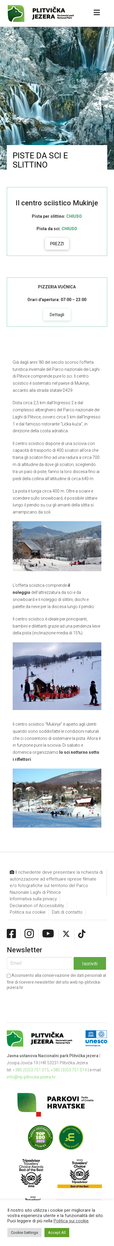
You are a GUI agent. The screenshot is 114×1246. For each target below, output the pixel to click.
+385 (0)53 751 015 (31, 1070)
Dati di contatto (67, 912)
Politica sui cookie (28, 912)
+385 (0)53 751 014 (69, 1070)
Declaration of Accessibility (37, 905)
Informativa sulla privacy (33, 898)
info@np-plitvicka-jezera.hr (31, 1077)
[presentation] (51, 1001)
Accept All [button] (57, 1232)
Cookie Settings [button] (24, 1232)
